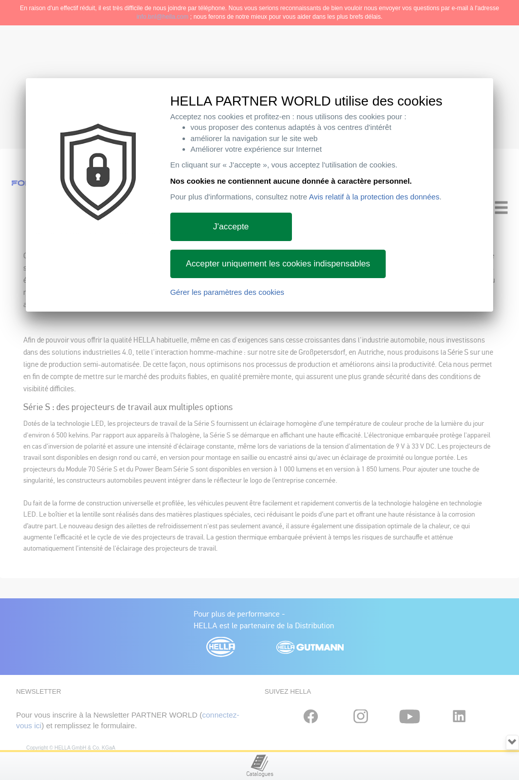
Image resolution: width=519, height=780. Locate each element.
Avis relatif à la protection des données (374, 196)
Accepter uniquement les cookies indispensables (278, 263)
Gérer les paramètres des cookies (227, 292)
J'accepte (231, 226)
